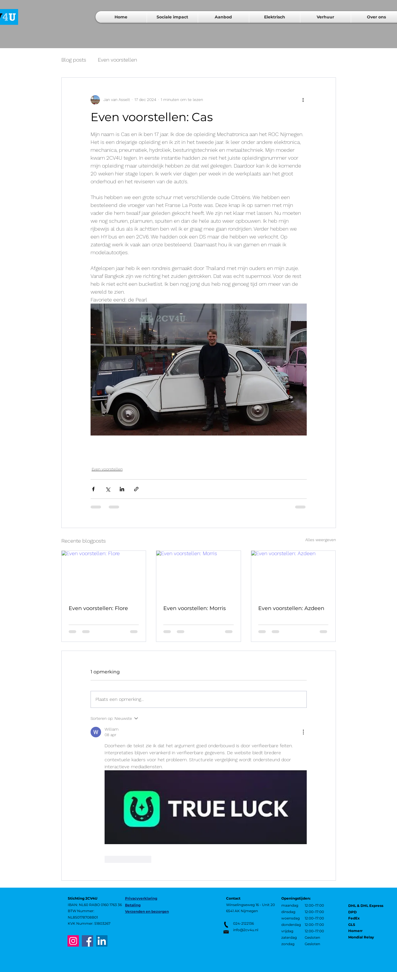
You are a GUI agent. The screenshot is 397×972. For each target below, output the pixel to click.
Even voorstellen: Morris (194, 608)
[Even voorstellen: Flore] (104, 574)
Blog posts (73, 60)
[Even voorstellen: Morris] (198, 574)
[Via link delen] (136, 489)
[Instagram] (73, 941)
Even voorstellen (117, 60)
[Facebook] (87, 941)
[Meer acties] (303, 99)
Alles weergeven (320, 539)
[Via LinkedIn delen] (122, 489)
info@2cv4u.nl (245, 930)
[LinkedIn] (102, 941)
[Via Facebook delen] (93, 489)
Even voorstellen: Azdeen (291, 608)
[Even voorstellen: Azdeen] (293, 574)
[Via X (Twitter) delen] (107, 489)
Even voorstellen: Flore (98, 608)
